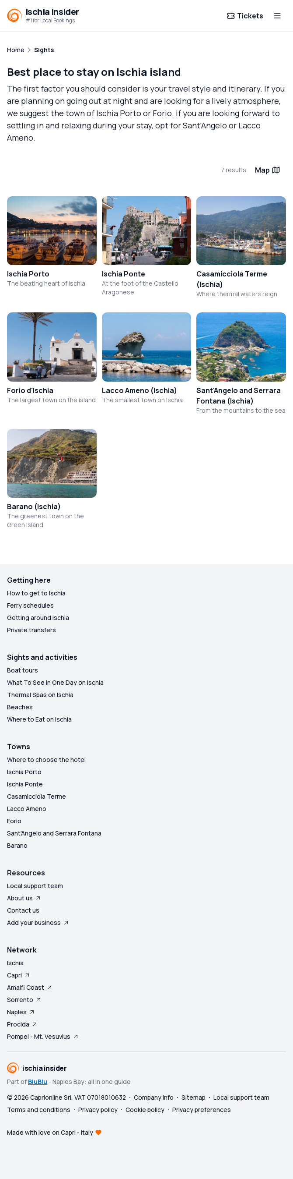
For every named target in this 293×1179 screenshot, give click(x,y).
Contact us (23, 910)
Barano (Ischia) (34, 506)
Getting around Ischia (38, 617)
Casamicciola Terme (36, 796)
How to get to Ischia (36, 593)
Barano (17, 845)
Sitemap (193, 1097)
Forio (14, 821)
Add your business (38, 922)
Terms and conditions (38, 1109)
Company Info (154, 1097)
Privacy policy (98, 1109)
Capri (19, 975)
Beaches (20, 707)
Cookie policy (145, 1109)
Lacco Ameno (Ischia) (139, 390)
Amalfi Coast (30, 987)
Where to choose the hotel (46, 759)
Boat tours (22, 670)
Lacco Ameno (26, 808)
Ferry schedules (30, 605)
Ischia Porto (28, 274)
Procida (22, 1024)
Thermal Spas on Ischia (40, 694)
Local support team (35, 886)
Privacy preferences (201, 1109)
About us (24, 898)
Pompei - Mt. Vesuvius (43, 1036)
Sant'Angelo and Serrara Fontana (54, 833)
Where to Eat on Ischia (39, 719)
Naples (21, 1012)
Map (267, 170)
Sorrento (24, 999)
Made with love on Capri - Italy (50, 1132)
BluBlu (37, 1081)
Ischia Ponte (123, 274)
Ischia (15, 963)
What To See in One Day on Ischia (55, 682)
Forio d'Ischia (30, 390)
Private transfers (31, 630)
